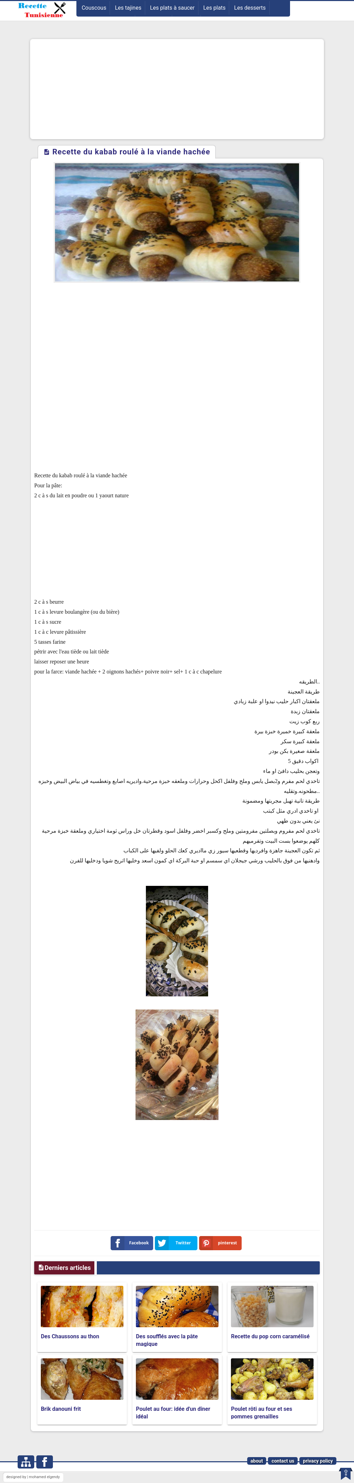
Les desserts (250, 7)
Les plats (214, 7)
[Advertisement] (177, 89)
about (257, 1461)
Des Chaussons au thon (70, 1336)
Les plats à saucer (172, 7)
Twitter (174, 1243)
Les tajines (128, 7)
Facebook (131, 1243)
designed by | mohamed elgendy (33, 1477)
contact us (282, 1461)
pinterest (219, 1243)
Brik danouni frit (61, 1409)
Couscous (94, 7)
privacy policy (318, 1461)
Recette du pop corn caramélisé (270, 1336)
